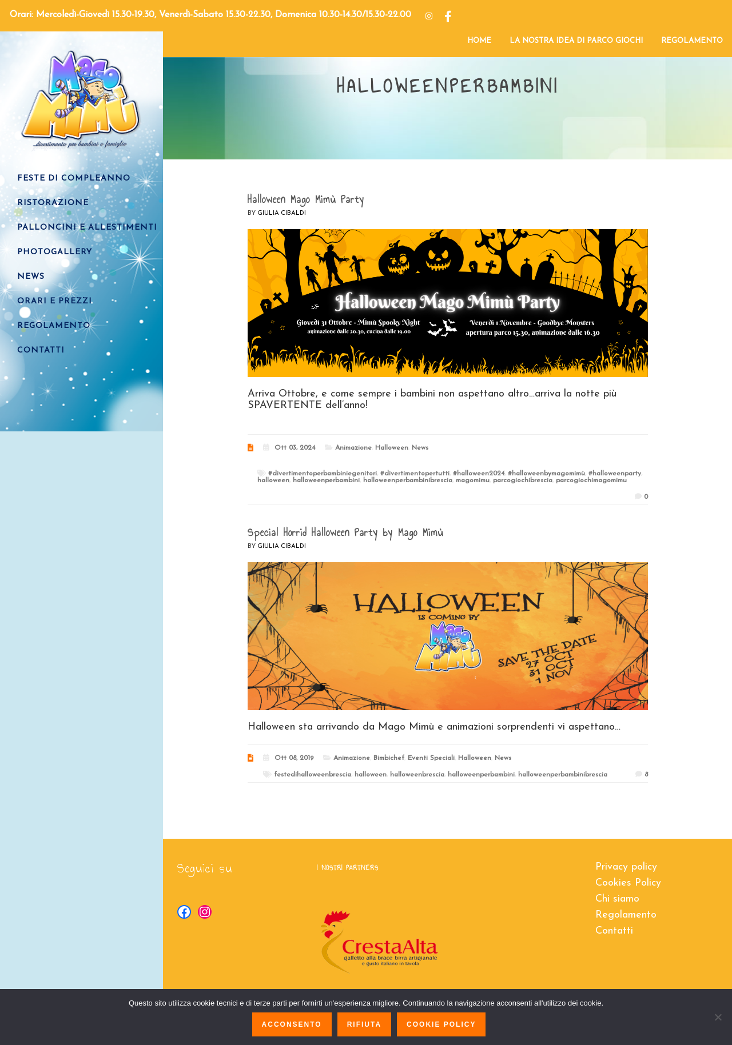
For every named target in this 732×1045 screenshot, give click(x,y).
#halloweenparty (614, 473)
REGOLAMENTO (692, 41)
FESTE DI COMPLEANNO (73, 178)
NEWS (31, 277)
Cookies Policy (628, 883)
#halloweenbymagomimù (546, 473)
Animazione (353, 448)
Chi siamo (617, 899)
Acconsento (292, 1024)
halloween (273, 480)
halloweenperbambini (326, 480)
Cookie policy (441, 1024)
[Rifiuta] (717, 1017)
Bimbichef (388, 758)
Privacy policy (626, 867)
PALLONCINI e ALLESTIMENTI (87, 227)
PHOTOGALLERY (54, 252)
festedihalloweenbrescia (312, 774)
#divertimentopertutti (414, 473)
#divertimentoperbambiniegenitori (322, 473)
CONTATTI (41, 350)
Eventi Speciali (431, 758)
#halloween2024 (478, 473)
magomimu (473, 480)
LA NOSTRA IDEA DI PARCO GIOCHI (576, 41)
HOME (479, 41)
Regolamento (626, 915)
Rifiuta (364, 1024)
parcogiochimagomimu (591, 480)
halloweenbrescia (417, 774)
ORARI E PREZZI (54, 301)
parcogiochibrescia (522, 480)
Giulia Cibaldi (281, 213)
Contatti (614, 931)
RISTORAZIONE (53, 203)
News (420, 448)
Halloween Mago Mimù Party (306, 199)
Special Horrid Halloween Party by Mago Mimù (345, 532)
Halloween (391, 448)
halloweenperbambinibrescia (407, 480)
